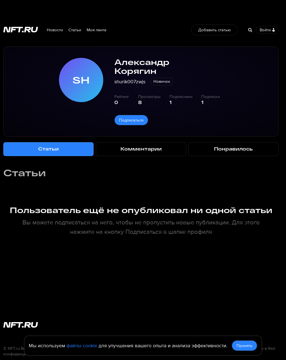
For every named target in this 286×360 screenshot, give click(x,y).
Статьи (74, 29)
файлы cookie (81, 346)
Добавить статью (214, 29)
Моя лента (96, 29)
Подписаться (131, 120)
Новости (55, 29)
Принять (244, 345)
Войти (267, 29)
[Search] (250, 30)
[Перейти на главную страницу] (20, 30)
